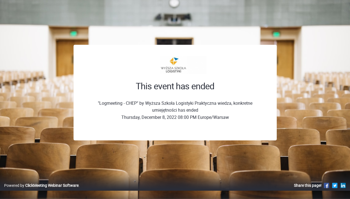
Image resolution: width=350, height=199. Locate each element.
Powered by (41, 191)
